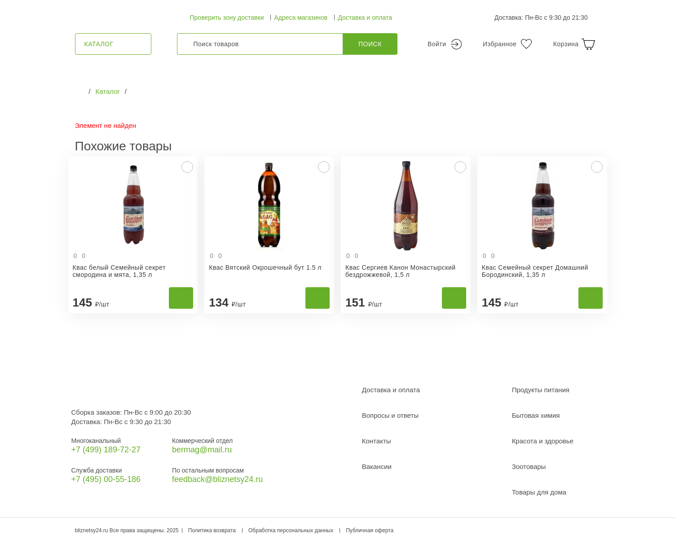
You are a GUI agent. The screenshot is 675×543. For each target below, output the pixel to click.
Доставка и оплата (365, 17)
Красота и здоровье (543, 441)
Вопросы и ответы (390, 415)
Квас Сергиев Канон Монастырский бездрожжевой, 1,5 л (400, 271)
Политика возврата (212, 530)
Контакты (376, 441)
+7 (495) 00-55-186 (106, 479)
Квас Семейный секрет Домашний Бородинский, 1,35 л (535, 271)
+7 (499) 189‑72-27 (106, 449)
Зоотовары (529, 466)
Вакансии (377, 466)
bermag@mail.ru (202, 449)
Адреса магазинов (300, 17)
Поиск (370, 44)
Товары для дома (539, 492)
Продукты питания (540, 390)
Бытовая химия (536, 415)
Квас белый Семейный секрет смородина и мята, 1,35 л (119, 271)
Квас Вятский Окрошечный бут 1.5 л (265, 267)
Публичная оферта (369, 530)
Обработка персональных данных (290, 530)
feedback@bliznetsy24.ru (217, 479)
